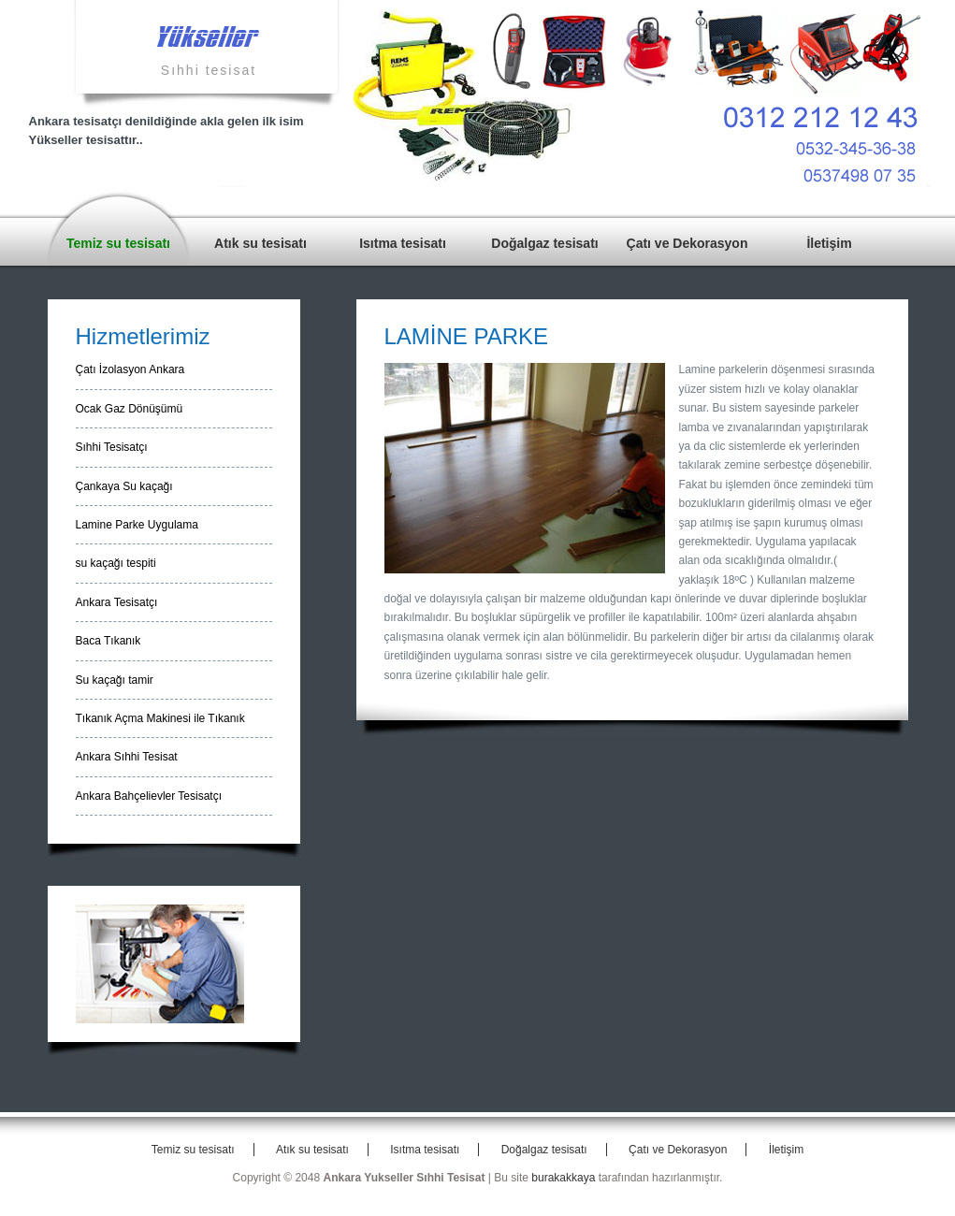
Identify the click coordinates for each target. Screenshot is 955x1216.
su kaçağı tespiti (116, 563)
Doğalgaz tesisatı (544, 243)
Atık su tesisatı (260, 243)
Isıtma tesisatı (402, 243)
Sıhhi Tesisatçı (112, 447)
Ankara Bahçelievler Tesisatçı (149, 796)
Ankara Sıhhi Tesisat (127, 756)
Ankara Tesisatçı (117, 602)
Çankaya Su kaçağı (124, 486)
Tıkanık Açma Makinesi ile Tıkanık (160, 718)
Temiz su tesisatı (118, 243)
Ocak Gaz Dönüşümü (129, 408)
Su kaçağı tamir (114, 680)
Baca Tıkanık (108, 640)
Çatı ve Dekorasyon (687, 243)
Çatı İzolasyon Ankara (130, 369)
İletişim (828, 243)
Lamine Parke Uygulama (137, 524)
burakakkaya (563, 1177)
